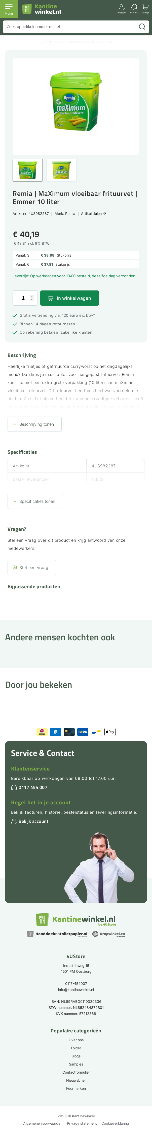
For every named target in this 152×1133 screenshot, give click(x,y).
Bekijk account (33, 821)
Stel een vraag (33, 567)
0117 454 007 (33, 787)
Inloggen (122, 12)
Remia (70, 213)
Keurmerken (76, 1088)
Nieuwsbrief (76, 1080)
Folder (76, 1048)
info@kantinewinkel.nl (76, 989)
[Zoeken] (141, 26)
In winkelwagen (74, 298)
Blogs (76, 1056)
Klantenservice (30, 768)
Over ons (76, 1040)
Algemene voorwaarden (42, 1123)
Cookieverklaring (115, 1123)
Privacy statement (82, 1123)
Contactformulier (76, 1072)
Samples (76, 1064)
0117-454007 (76, 983)
